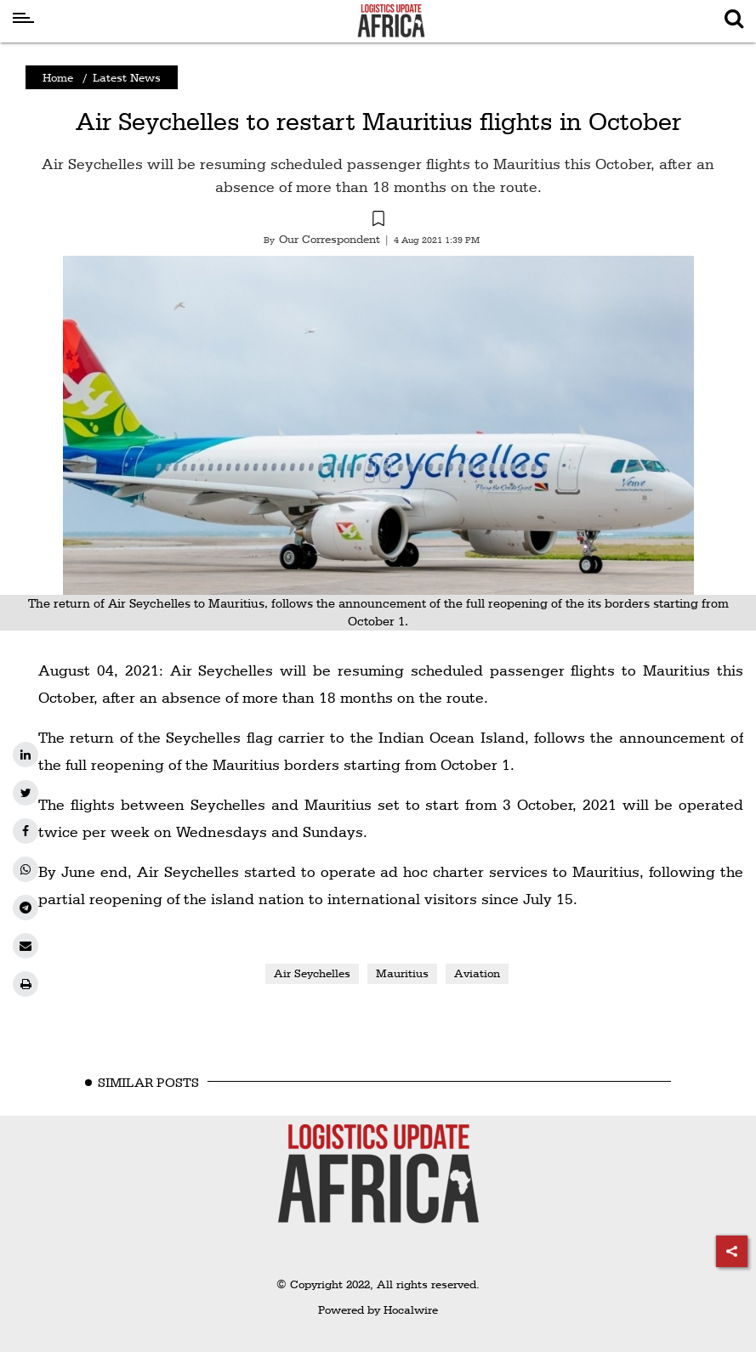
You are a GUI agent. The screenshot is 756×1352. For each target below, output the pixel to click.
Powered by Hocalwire (378, 1309)
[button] (378, 221)
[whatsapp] (25, 869)
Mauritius (402, 973)
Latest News (127, 77)
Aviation (477, 973)
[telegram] (25, 907)
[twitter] (25, 793)
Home (58, 77)
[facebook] (25, 831)
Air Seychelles (312, 973)
